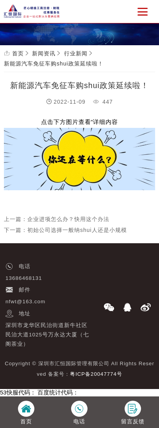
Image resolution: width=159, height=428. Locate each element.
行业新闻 (76, 53)
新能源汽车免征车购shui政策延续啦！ (54, 63)
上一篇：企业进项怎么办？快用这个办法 (56, 219)
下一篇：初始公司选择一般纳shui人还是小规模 (65, 230)
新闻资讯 (43, 53)
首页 (18, 53)
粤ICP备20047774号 (96, 374)
